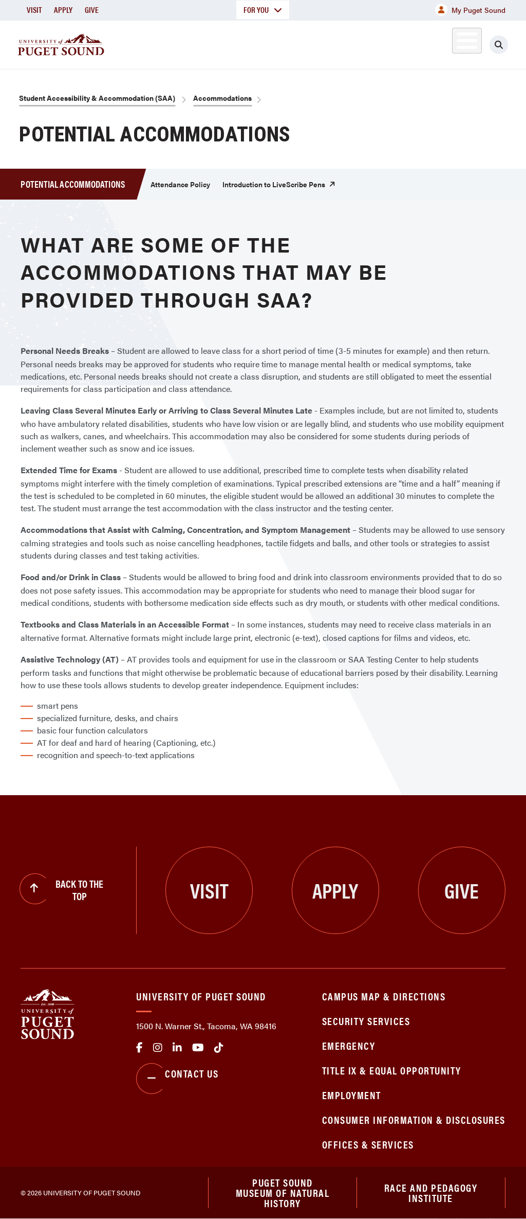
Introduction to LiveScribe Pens (273, 184)
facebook (139, 1048)
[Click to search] (508, 44)
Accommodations (222, 98)
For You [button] (262, 9)
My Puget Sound (470, 10)
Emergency (348, 1045)
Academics (196, 42)
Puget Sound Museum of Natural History (283, 1192)
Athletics (408, 42)
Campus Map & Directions (384, 996)
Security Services (366, 1020)
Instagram (157, 1048)
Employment (351, 1094)
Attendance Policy (180, 184)
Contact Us (177, 1078)
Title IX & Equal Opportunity (391, 1070)
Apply (63, 9)
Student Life (337, 42)
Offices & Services (368, 1144)
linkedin (177, 1048)
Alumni (454, 42)
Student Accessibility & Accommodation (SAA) (97, 98)
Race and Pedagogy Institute (431, 1192)
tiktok (218, 1048)
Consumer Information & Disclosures (413, 1119)
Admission (265, 42)
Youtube (198, 1048)
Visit (34, 9)
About (136, 42)
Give (92, 9)
